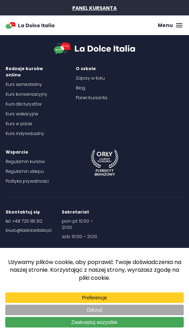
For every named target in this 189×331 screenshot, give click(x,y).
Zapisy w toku (90, 78)
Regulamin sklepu (25, 171)
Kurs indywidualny (25, 133)
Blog (80, 88)
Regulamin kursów (25, 161)
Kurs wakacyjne (22, 114)
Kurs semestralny (24, 84)
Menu (170, 25)
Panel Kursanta (91, 98)
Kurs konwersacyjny (26, 94)
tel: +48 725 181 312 (24, 221)
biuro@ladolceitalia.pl (29, 230)
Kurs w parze (19, 124)
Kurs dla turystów (24, 104)
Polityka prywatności (27, 181)
